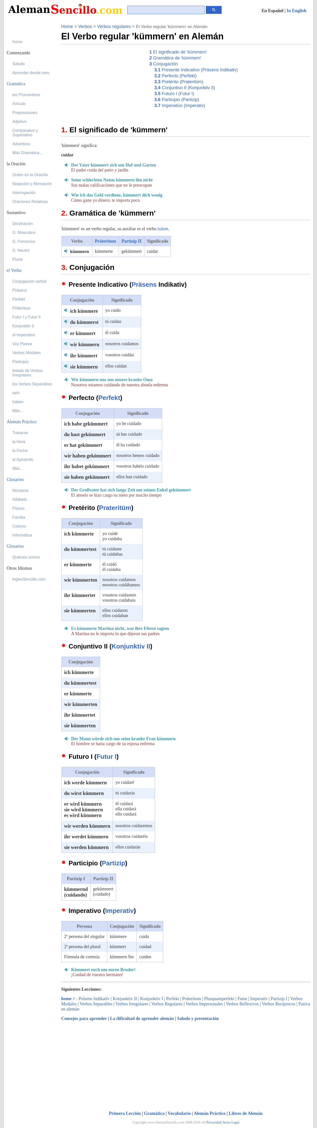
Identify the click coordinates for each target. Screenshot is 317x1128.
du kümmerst (84, 322)
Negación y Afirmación (32, 184)
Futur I (107, 756)
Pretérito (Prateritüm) (178, 81)
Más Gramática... (27, 153)
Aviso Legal (230, 1122)
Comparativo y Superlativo (25, 132)
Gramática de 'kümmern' (175, 58)
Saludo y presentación (198, 1018)
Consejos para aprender (84, 1018)
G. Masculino (23, 232)
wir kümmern (84, 344)
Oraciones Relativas (30, 201)
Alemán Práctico (209, 1113)
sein (16, 393)
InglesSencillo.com (28, 579)
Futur (242, 998)
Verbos (85, 26)
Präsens (144, 284)
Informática (22, 535)
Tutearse (20, 433)
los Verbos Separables (32, 384)
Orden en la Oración (30, 175)
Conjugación (163, 63)
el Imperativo (23, 335)
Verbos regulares (114, 26)
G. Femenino (23, 241)
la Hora (18, 442)
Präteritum (105, 241)
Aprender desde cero (30, 73)
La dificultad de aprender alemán (142, 1018)
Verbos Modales (26, 353)
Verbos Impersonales (204, 1003)
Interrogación (23, 193)
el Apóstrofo (22, 459)
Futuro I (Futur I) (174, 93)
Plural (17, 259)
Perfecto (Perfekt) (175, 75)
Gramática (154, 1113)
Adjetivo (19, 121)
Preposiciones (24, 113)
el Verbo (14, 270)
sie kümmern (84, 366)
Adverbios (21, 144)
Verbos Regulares (167, 1003)
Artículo (19, 104)
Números (20, 490)
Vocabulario (179, 1113)
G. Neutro (20, 250)
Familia (18, 517)
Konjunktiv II (130, 646)
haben (163, 228)
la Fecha (19, 451)
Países (18, 508)
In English (296, 10)
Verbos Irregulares (131, 1003)
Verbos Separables (95, 1003)
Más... (17, 411)
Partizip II (132, 241)
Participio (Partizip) (176, 99)
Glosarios (15, 479)
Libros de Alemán (246, 1113)
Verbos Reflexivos (242, 1003)
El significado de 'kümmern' (178, 52)
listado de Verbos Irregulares (27, 372)
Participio (20, 362)
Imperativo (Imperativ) (179, 105)
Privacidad (213, 1122)
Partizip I (279, 998)
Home (67, 26)
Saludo (18, 64)
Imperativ (119, 910)
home (66, 998)
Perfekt (109, 397)
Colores (19, 526)
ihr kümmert (83, 355)
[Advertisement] (102, 83)
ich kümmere (84, 311)
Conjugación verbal (29, 281)
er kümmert (82, 333)
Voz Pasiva (22, 344)
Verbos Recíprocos (278, 1003)
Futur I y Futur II (26, 317)
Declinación (22, 224)
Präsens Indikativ (94, 998)
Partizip (113, 863)
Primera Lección (125, 1113)
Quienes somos (26, 557)
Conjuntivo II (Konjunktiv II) (184, 87)
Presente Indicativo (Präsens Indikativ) (196, 69)
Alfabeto (19, 499)
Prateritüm (115, 507)
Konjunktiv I (151, 998)
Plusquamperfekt (219, 998)
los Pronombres (26, 95)
